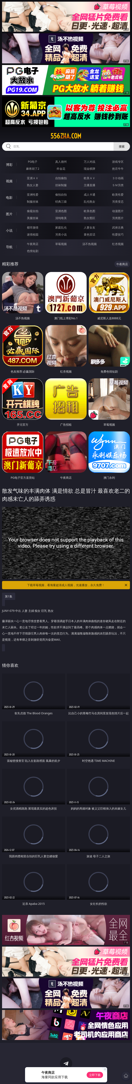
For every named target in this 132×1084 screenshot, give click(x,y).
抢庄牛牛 (118, 169)
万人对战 (89, 162)
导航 (9, 247)
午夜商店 (32, 244)
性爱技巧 (118, 234)
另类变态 (118, 201)
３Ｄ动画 (118, 178)
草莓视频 (61, 244)
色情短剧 (32, 251)
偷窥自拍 (32, 211)
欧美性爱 (118, 194)
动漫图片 (118, 211)
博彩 (9, 164)
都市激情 (32, 227)
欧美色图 (89, 211)
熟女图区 (89, 218)
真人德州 (61, 162)
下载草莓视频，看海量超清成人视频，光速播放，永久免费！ (77, 585)
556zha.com (66, 136)
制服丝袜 (32, 201)
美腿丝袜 (32, 218)
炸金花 (61, 169)
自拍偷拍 (61, 178)
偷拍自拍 (61, 194)
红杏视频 (118, 244)
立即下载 (95, 1075)
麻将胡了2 (32, 169)
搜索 (122, 146)
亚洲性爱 (32, 194)
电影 (9, 197)
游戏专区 (118, 162)
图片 (9, 214)
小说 (9, 230)
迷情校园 (32, 234)
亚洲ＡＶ (32, 178)
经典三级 (61, 201)
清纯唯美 (61, 218)
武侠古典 (118, 227)
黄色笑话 (89, 234)
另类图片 (118, 218)
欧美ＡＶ (89, 178)
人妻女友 (89, 227)
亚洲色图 (61, 211)
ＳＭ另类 (118, 185)
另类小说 (61, 234)
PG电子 (33, 162)
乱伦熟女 (89, 201)
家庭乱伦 (61, 227)
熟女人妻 (32, 185)
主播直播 (89, 185)
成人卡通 (89, 194)
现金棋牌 (89, 169)
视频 (9, 181)
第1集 (8, 596)
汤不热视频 (89, 244)
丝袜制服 (61, 185)
